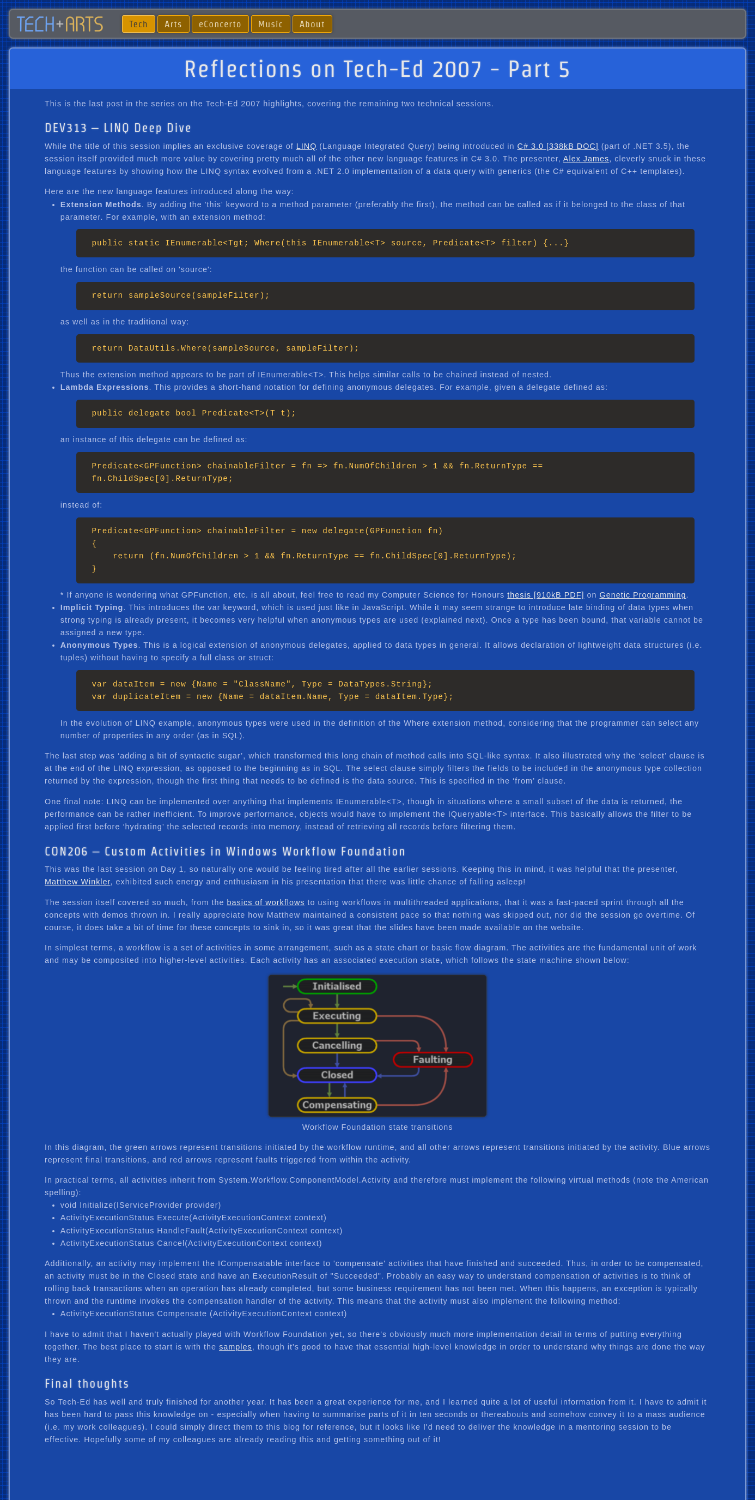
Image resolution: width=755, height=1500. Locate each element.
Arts (173, 24)
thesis (519, 595)
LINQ (306, 146)
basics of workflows (266, 902)
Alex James (586, 158)
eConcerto (220, 24)
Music (270, 24)
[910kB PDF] (557, 595)
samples (235, 1346)
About (312, 24)
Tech (138, 24)
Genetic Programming (642, 595)
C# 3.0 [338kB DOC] (558, 146)
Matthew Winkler (78, 881)
